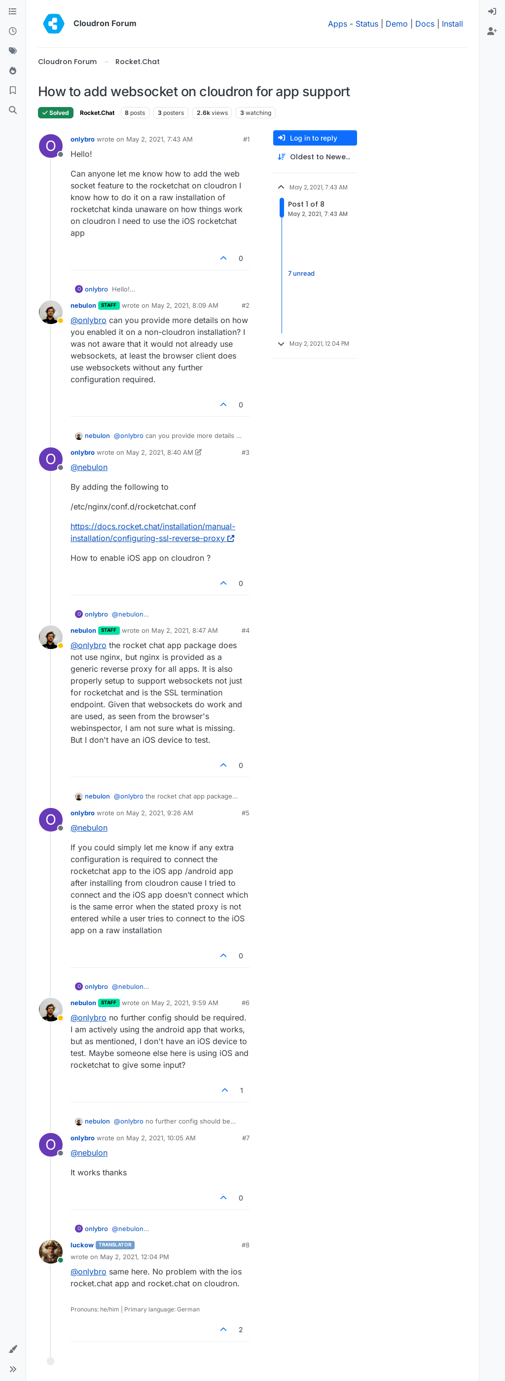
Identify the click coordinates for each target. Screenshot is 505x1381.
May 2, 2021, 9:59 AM (184, 1003)
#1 (246, 139)
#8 (246, 1245)
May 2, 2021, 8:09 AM (184, 305)
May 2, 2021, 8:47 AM (184, 630)
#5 (246, 813)
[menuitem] (492, 12)
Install (452, 24)
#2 (246, 305)
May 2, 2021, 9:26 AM (159, 813)
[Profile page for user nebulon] (51, 312)
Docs (424, 24)
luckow (82, 1245)
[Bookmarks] (13, 91)
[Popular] (13, 71)
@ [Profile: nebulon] (89, 467)
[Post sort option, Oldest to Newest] (315, 157)
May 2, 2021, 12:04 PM (134, 1257)
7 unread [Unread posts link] (301, 274)
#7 (246, 1138)
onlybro (83, 139)
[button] (13, 1349)
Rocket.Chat (97, 112)
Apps (337, 24)
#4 (246, 630)
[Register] (492, 31)
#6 (246, 1003)
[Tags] (13, 51)
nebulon (83, 305)
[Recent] (13, 31)
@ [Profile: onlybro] (89, 320)
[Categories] (13, 12)
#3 (246, 452)
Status (367, 24)
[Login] (492, 12)
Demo (397, 24)
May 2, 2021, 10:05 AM (161, 1138)
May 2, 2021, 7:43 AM (159, 139)
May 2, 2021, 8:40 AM (159, 452)
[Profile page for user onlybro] (51, 146)
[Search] (13, 110)
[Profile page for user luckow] (51, 1252)
